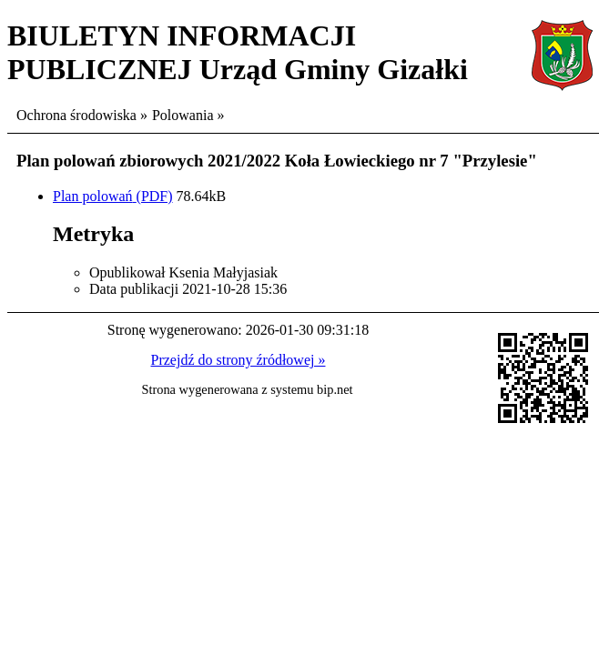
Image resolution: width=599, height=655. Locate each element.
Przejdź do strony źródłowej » (238, 360)
